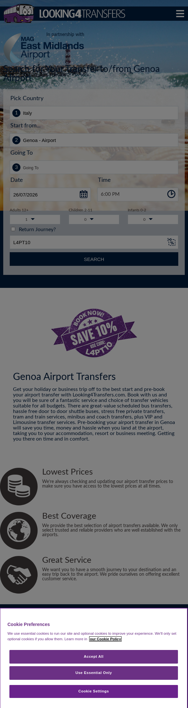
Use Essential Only (94, 673)
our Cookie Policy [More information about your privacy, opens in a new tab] (105, 639)
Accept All (94, 656)
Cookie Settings (93, 691)
